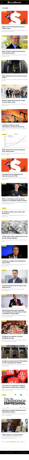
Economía (4, 11)
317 (10, 441)
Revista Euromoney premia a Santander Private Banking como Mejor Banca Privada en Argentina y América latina (14, 312)
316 (7, 441)
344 (22, 441)
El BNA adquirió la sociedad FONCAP (12, 435)
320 (17, 441)
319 (15, 441)
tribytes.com (26, 452)
